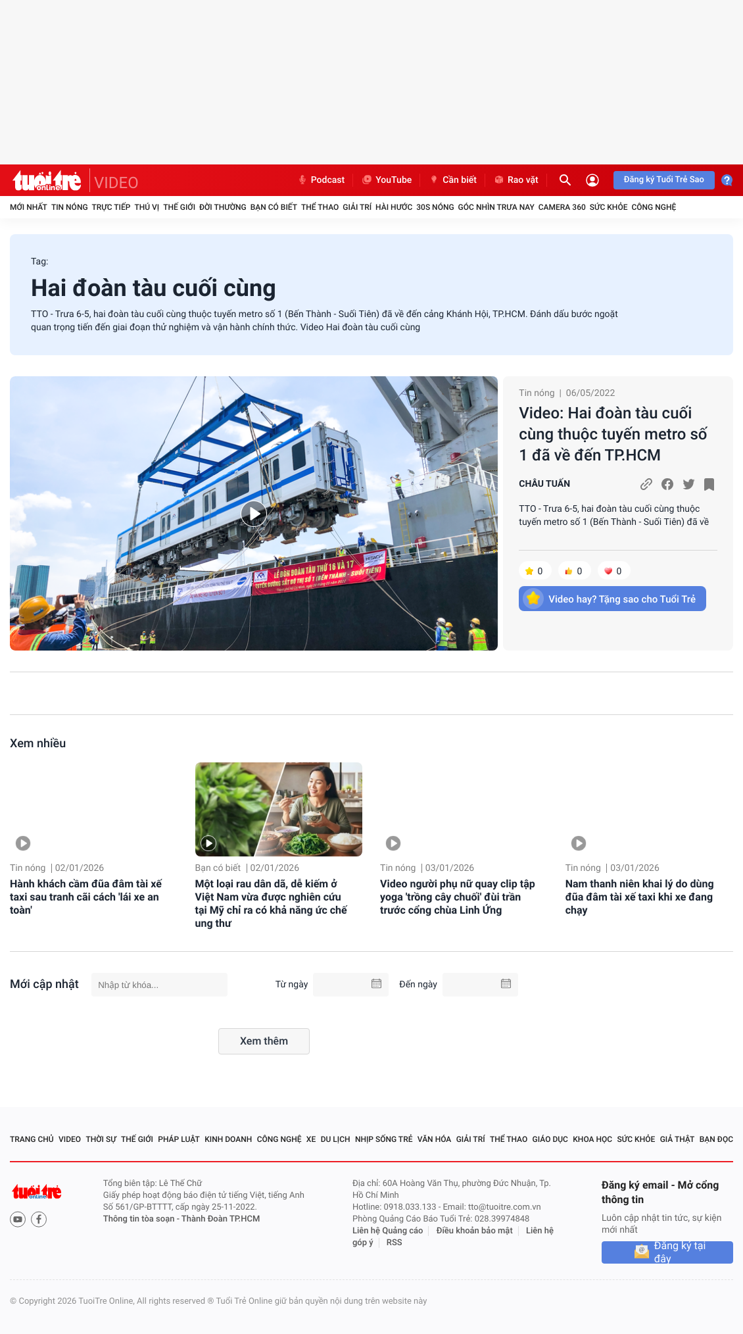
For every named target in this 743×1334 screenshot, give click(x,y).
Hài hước (393, 207)
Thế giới (179, 207)
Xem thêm (264, 1041)
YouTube (386, 180)
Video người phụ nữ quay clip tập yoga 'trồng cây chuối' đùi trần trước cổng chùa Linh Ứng (457, 896)
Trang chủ (32, 1139)
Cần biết (452, 180)
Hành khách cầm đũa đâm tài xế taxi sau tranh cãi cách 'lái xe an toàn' (86, 896)
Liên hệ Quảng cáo (387, 1231)
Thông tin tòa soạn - (142, 1219)
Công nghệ (653, 207)
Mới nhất (28, 207)
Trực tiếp (111, 207)
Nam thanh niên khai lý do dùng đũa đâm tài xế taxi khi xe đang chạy (639, 896)
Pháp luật (179, 1139)
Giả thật (677, 1139)
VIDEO (116, 183)
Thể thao (320, 207)
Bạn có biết (274, 207)
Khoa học (592, 1139)
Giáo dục (550, 1139)
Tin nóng (69, 207)
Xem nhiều (38, 744)
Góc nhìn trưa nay (496, 207)
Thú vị (146, 207)
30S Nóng (435, 207)
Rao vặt (516, 180)
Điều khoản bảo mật (475, 1231)
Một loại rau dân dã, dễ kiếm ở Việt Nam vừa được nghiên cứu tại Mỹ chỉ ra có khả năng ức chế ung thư (271, 903)
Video (70, 1139)
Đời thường (223, 207)
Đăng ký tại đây (680, 1252)
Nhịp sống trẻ (384, 1139)
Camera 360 (562, 207)
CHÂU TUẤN (544, 484)
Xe (311, 1139)
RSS (394, 1243)
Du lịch (335, 1139)
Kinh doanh (228, 1139)
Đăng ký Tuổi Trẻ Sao (664, 180)
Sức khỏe (609, 207)
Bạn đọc (716, 1139)
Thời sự (100, 1139)
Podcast (321, 180)
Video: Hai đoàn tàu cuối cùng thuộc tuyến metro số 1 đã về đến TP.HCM (613, 434)
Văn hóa (435, 1139)
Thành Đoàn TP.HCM (220, 1219)
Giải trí (357, 207)
